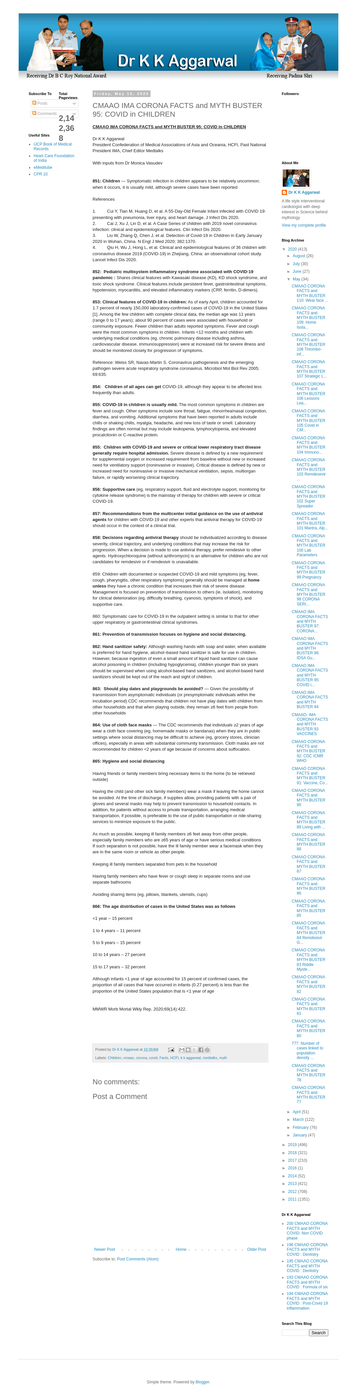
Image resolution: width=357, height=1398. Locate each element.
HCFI (174, 1058)
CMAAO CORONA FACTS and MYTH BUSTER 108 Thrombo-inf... (308, 345)
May (297, 279)
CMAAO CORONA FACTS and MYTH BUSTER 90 (308, 797)
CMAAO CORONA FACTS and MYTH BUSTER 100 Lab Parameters (308, 546)
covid (153, 1058)
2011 (293, 1199)
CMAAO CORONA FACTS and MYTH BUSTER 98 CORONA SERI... (308, 594)
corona (141, 1058)
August (299, 256)
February (301, 1127)
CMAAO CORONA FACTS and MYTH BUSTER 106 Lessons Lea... (308, 394)
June (297, 271)
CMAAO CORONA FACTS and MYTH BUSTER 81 (308, 1006)
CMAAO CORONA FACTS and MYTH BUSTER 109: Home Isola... (308, 318)
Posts (39, 103)
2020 (293, 249)
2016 (293, 1168)
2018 (293, 1152)
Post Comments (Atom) (138, 1259)
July (297, 264)
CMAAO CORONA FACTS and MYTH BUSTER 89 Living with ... (308, 819)
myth (223, 1058)
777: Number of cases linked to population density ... (307, 1050)
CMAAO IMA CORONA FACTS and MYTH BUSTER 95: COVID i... (310, 675)
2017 (293, 1160)
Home (181, 1249)
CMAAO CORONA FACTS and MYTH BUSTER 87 (308, 864)
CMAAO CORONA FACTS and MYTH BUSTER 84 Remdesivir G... (308, 933)
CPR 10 (41, 174)
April (297, 1112)
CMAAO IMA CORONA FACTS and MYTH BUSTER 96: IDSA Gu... (310, 648)
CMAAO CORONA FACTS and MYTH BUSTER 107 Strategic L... (309, 369)
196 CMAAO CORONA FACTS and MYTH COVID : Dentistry (307, 1249)
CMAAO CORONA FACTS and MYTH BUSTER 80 (308, 1028)
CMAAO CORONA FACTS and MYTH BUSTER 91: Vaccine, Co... (310, 775)
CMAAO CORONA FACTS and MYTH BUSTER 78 (308, 1072)
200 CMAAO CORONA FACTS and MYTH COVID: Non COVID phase (307, 1230)
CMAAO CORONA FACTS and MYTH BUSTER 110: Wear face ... (310, 293)
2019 (293, 1144)
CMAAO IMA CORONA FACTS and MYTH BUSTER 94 (310, 699)
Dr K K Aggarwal (304, 192)
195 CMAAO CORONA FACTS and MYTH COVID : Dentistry (307, 1266)
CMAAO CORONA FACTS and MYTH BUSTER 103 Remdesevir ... (309, 470)
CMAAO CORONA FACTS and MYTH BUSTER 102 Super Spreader (308, 496)
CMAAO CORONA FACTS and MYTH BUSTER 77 (308, 1094)
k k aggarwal (190, 1058)
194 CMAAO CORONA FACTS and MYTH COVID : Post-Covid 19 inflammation (307, 1300)
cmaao (128, 1058)
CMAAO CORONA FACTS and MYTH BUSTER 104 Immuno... (308, 445)
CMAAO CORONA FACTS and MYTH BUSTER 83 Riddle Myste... (308, 960)
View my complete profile (304, 225)
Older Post (256, 1249)
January (300, 1135)
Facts (164, 1058)
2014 (293, 1176)
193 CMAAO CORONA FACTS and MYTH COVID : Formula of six (307, 1282)
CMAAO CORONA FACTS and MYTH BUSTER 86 (308, 886)
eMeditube (43, 167)
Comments (44, 113)
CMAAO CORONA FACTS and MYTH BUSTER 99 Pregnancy (308, 570)
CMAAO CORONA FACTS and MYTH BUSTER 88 (308, 841)
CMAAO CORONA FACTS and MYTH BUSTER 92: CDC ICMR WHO (308, 751)
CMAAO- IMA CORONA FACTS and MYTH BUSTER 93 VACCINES (310, 724)
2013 (293, 1183)
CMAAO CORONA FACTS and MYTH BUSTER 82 (308, 984)
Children (114, 1058)
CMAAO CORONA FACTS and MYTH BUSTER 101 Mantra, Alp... (310, 520)
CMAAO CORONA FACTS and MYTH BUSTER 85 (308, 908)
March (299, 1119)
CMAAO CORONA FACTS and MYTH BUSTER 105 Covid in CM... (308, 421)
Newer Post (104, 1249)
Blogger (202, 1382)
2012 (293, 1191)
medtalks (210, 1058)
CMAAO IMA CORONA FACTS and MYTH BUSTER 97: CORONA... (310, 621)
